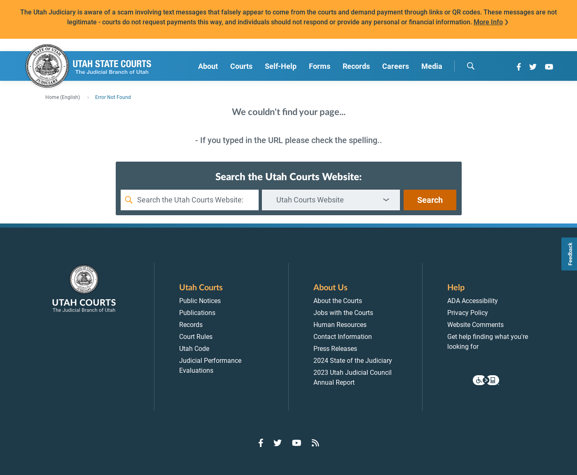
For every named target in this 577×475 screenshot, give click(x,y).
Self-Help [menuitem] (281, 66)
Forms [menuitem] (319, 66)
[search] (470, 66)
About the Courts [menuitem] (337, 301)
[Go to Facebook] (518, 67)
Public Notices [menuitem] (200, 301)
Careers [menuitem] (395, 66)
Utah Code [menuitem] (194, 349)
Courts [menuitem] (241, 66)
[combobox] (331, 200)
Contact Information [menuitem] (342, 337)
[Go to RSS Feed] (315, 443)
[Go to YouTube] (549, 67)
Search (430, 200)
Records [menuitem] (356, 66)
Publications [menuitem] (197, 313)
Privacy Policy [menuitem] (467, 313)
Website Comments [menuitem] (475, 325)
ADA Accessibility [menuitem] (472, 301)
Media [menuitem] (431, 66)
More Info (488, 22)
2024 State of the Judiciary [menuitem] (352, 360)
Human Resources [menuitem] (340, 325)
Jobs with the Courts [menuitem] (343, 313)
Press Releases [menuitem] (335, 349)
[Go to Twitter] (533, 67)
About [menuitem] (208, 66)
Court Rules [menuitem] (196, 337)
